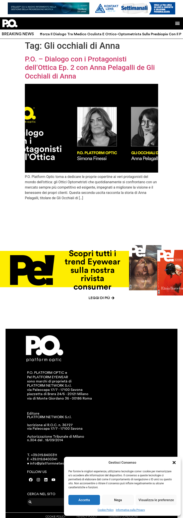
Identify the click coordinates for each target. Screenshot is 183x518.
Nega (118, 500)
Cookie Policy (106, 510)
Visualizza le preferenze (156, 500)
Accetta (84, 500)
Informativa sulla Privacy (130, 510)
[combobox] (54, 502)
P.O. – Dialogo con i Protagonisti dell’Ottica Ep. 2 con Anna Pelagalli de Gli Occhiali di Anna (90, 67)
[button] (174, 462)
